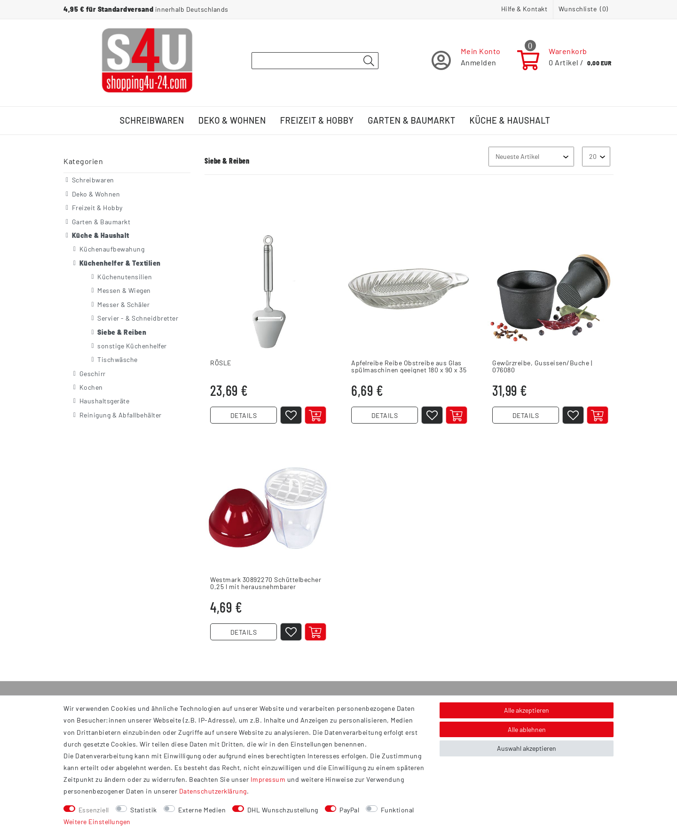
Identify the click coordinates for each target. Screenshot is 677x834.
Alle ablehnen (527, 729)
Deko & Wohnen (232, 120)
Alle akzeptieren (526, 710)
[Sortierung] (531, 156)
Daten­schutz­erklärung (213, 791)
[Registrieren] (466, 60)
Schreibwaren (152, 120)
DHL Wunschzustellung (282, 810)
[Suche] (369, 61)
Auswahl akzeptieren (526, 748)
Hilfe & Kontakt (524, 9)
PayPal (349, 810)
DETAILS (243, 415)
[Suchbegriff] (315, 60)
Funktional (397, 810)
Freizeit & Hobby (317, 120)
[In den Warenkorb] (315, 415)
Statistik (143, 810)
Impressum (268, 779)
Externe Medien (202, 810)
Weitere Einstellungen (97, 822)
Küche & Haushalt (510, 120)
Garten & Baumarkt (411, 120)
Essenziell (94, 810)
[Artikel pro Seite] (596, 156)
